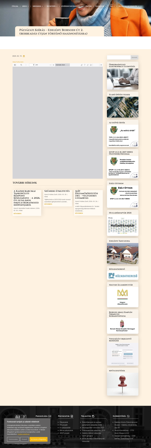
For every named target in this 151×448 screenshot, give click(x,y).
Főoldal (15, 6)
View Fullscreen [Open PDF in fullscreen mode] (18, 49)
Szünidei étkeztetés (57, 178)
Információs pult (43, 410)
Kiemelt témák (42, 412)
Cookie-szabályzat (24, 434)
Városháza (37, 6)
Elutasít (24, 439)
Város (24, 6)
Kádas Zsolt (53, 182)
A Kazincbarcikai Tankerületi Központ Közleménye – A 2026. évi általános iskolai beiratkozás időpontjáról (27, 185)
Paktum (89, 6)
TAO (111, 6)
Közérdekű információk (70, 6)
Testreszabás (13, 439)
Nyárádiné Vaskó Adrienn (27, 195)
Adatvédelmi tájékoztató (86, 438)
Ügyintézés (51, 6)
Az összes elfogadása (38, 439)
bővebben (17, 201)
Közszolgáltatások (44, 415)
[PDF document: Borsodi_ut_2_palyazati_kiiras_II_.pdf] (58, 108)
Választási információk (128, 6)
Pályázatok (99, 6)
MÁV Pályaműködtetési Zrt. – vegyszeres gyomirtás (86, 182)
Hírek (20, 198)
